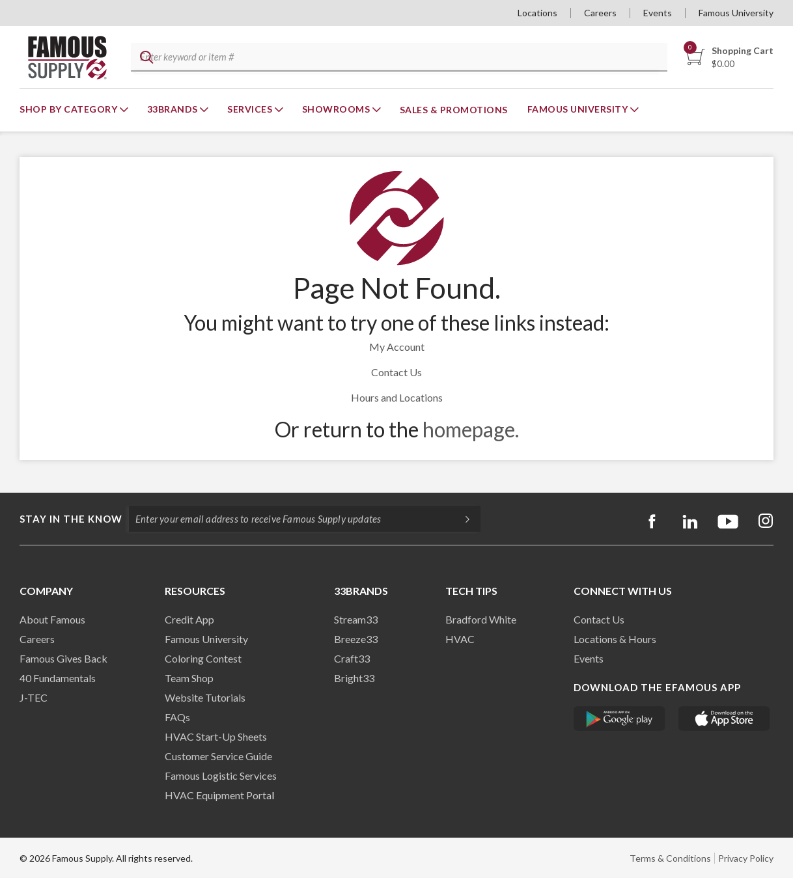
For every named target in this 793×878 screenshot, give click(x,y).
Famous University (736, 12)
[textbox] (397, 57)
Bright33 (354, 678)
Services (251, 109)
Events (657, 12)
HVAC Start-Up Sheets (216, 736)
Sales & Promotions (454, 109)
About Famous (52, 619)
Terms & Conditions (670, 858)
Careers (600, 12)
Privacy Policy (745, 858)
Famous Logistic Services (221, 775)
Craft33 (352, 658)
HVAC (460, 639)
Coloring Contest (203, 658)
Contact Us (396, 372)
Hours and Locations (397, 397)
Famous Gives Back (63, 658)
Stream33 (356, 619)
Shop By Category (70, 109)
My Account (396, 346)
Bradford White (480, 619)
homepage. (471, 429)
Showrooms (337, 109)
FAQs (177, 717)
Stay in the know (71, 519)
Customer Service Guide (218, 756)
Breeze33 (356, 639)
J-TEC (34, 697)
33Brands (174, 109)
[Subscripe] (460, 519)
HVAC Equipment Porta (218, 795)
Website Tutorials (205, 697)
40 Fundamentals (58, 678)
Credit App (189, 619)
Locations (537, 12)
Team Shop (189, 678)
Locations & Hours (615, 639)
